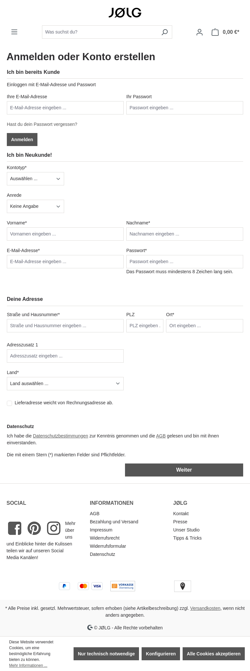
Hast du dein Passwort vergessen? (42, 124)
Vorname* (17, 222)
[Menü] (14, 31)
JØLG (180, 503)
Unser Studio (186, 529)
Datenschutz (102, 554)
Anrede (14, 195)
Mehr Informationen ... (28, 665)
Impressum (101, 529)
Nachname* (138, 222)
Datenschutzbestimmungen (60, 435)
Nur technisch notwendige (106, 653)
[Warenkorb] (225, 32)
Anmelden (22, 139)
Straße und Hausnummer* (33, 314)
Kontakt (180, 513)
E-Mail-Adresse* (23, 250)
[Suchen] (164, 32)
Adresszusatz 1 (22, 344)
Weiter (184, 470)
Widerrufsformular (108, 546)
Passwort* (136, 250)
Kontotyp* (17, 167)
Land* (13, 372)
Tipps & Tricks (187, 538)
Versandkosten (205, 608)
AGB (161, 435)
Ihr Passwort (139, 96)
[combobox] (99, 32)
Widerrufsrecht (104, 538)
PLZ (130, 314)
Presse (180, 521)
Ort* (170, 314)
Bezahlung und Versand (114, 521)
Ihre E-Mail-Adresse (27, 96)
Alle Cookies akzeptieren (214, 653)
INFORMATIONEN (111, 503)
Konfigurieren (161, 653)
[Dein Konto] (199, 32)
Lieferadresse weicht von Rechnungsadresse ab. (64, 402)
